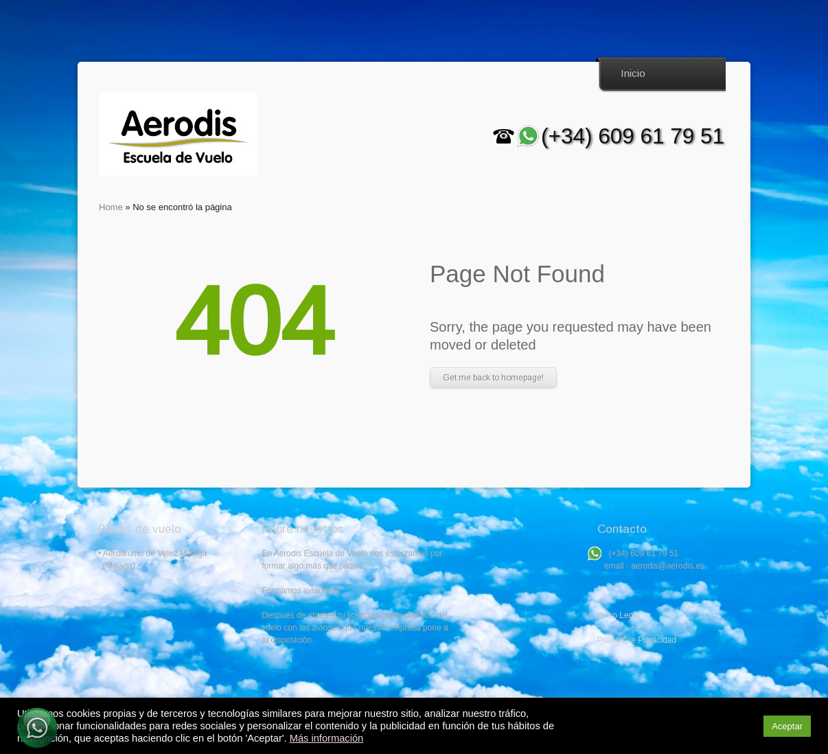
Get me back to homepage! (493, 377)
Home (111, 207)
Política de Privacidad (636, 640)
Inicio (633, 73)
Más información (327, 738)
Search (711, 73)
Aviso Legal (618, 615)
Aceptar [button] (787, 726)
